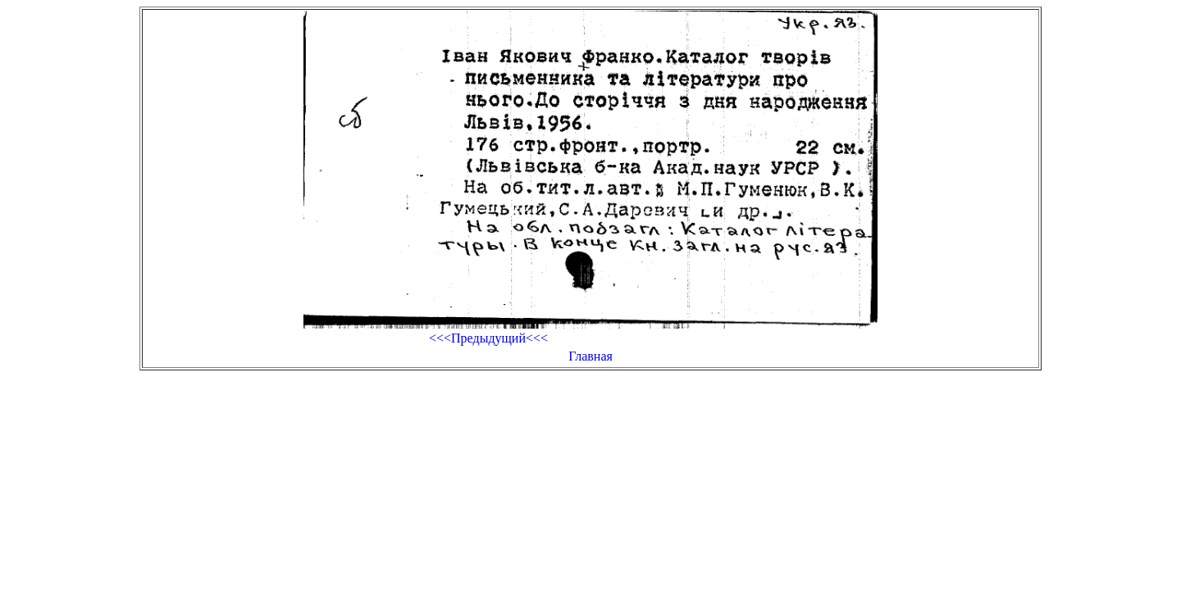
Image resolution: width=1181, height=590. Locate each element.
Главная (590, 356)
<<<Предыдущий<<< (488, 338)
